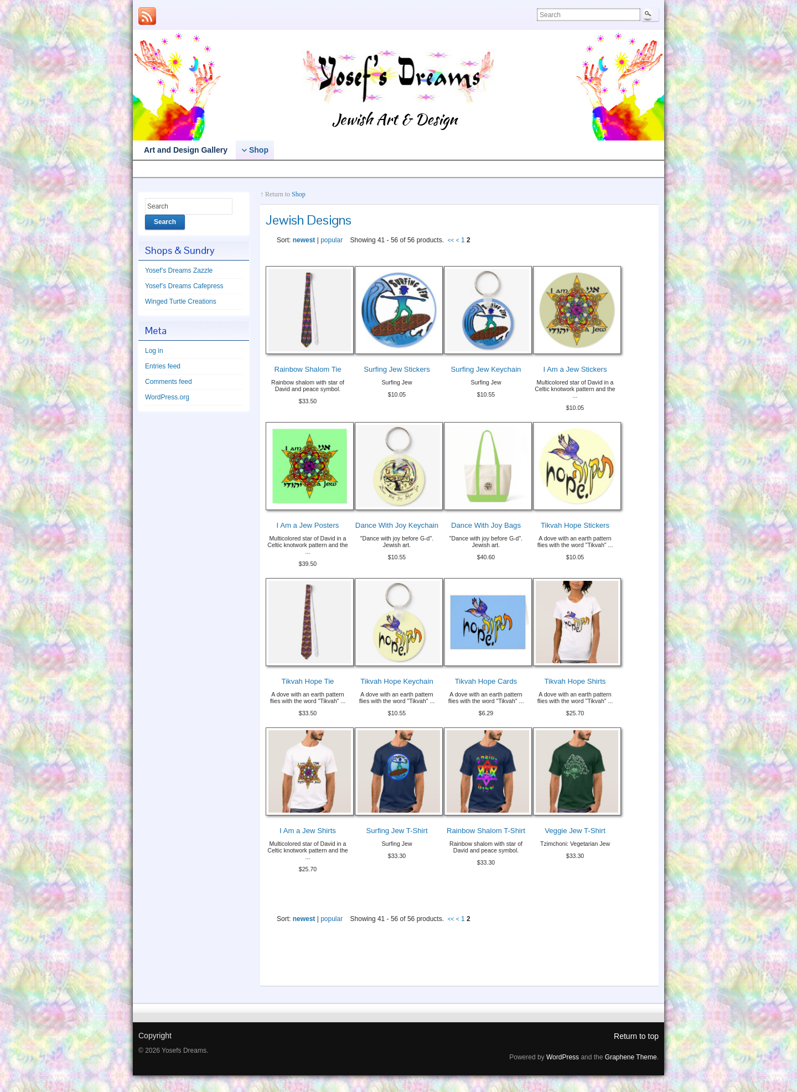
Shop (299, 194)
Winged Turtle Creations (391, 169)
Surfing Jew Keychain (486, 369)
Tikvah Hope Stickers (575, 525)
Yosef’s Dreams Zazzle (183, 169)
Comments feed (168, 382)
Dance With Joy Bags (486, 525)
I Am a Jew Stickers (575, 369)
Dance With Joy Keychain (396, 525)
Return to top (636, 1036)
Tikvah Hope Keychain (396, 681)
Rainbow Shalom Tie (308, 369)
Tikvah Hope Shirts (575, 681)
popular (331, 240)
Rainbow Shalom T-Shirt (486, 830)
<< (451, 240)
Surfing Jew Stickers (396, 369)
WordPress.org (167, 397)
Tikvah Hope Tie (308, 681)
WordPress (562, 1057)
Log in (154, 351)
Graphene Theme (631, 1057)
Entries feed (162, 366)
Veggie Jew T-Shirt (575, 830)
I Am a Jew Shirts (308, 830)
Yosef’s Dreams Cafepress (285, 169)
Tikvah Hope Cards (486, 681)
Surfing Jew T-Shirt (396, 830)
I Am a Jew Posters (308, 525)
